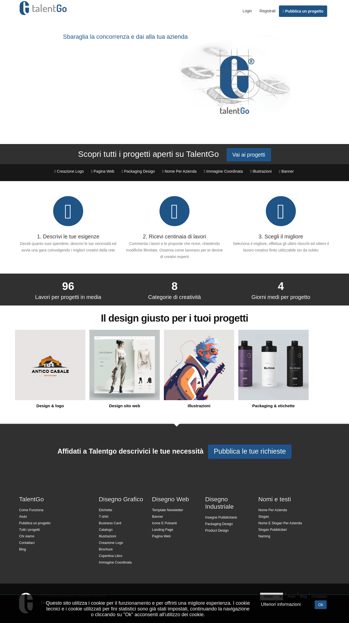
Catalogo (106, 530)
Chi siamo (26, 536)
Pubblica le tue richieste (250, 451)
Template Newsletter (167, 510)
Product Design (217, 530)
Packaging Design (219, 524)
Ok (320, 605)
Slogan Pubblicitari (272, 530)
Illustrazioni (107, 536)
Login (247, 11)
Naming (264, 536)
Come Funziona (31, 510)
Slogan (263, 517)
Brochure (106, 549)
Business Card (110, 523)
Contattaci (27, 543)
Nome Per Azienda (272, 510)
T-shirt (104, 517)
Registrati (268, 11)
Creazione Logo (111, 543)
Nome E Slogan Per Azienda (280, 523)
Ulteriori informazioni (281, 604)
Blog (22, 549)
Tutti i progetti (29, 530)
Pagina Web (161, 536)
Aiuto (23, 517)
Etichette (105, 510)
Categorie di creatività (174, 297)
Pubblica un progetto (303, 11)
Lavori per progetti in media (68, 297)
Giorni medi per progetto (280, 297)
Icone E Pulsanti (164, 523)
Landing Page (162, 530)
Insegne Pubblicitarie (221, 517)
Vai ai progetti (248, 155)
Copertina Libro (110, 556)
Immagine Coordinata (115, 562)
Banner (157, 517)
